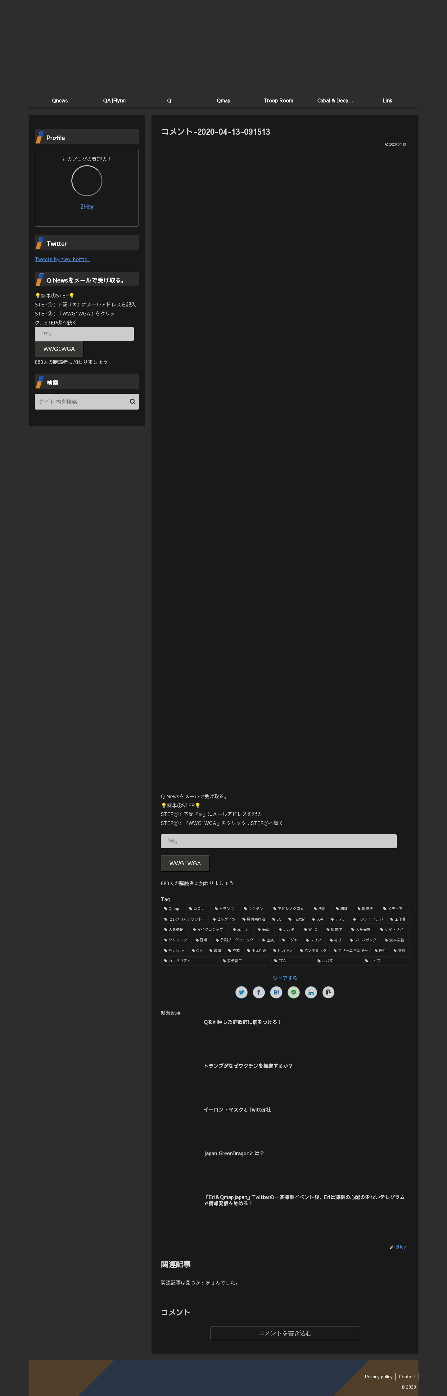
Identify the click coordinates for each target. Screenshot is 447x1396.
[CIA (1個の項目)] (197, 950)
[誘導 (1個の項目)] (202, 940)
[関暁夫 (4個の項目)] (367, 908)
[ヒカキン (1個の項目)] (283, 950)
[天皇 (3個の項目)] (318, 919)
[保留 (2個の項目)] (265, 930)
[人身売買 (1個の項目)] (362, 930)
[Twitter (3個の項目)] (297, 919)
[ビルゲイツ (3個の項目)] (224, 919)
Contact (407, 1376)
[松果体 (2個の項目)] (335, 930)
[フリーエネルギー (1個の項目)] (351, 950)
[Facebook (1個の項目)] (174, 950)
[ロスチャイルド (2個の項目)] (368, 919)
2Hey (86, 206)
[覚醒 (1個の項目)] (400, 950)
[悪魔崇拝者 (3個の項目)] (254, 919)
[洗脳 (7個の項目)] (321, 908)
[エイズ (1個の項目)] (385, 961)
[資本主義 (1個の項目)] (395, 940)
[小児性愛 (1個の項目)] (256, 950)
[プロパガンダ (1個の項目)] (364, 940)
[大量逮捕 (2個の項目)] (175, 930)
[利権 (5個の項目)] (343, 908)
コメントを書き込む (285, 1333)
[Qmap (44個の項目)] (173, 908)
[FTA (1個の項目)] (292, 961)
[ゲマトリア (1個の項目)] (393, 930)
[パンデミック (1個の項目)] (313, 950)
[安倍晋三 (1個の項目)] (245, 961)
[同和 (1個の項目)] (381, 950)
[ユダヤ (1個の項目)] (290, 940)
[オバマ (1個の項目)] (338, 961)
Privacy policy (378, 1376)
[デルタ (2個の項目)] (288, 930)
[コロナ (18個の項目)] (198, 908)
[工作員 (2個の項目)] (398, 919)
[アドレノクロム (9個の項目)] (290, 908)
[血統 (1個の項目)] (268, 940)
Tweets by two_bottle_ (62, 259)
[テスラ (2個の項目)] (338, 919)
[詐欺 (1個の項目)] (234, 950)
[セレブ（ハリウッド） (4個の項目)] (185, 919)
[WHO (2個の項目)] (312, 930)
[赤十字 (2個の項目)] (242, 930)
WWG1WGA (185, 863)
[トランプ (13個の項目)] (226, 908)
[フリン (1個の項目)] (314, 940)
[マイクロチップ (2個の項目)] (209, 930)
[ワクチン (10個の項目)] (255, 908)
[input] (87, 402)
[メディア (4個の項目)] (395, 908)
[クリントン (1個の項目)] (176, 940)
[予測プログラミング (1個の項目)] (235, 940)
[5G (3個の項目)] (276, 919)
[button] (132, 401)
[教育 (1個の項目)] (215, 950)
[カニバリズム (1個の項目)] (190, 961)
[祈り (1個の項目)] (336, 940)
